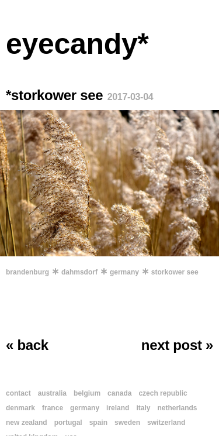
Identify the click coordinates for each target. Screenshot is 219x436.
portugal (68, 422)
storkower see (175, 272)
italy (143, 408)
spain (98, 422)
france (52, 408)
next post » (177, 345)
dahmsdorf (79, 272)
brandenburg (27, 272)
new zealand (26, 422)
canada (119, 393)
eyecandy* (77, 44)
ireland (117, 408)
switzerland (166, 422)
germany (124, 272)
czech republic (162, 393)
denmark (20, 408)
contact (18, 393)
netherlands (177, 408)
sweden (127, 422)
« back (27, 345)
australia (52, 393)
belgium (87, 393)
